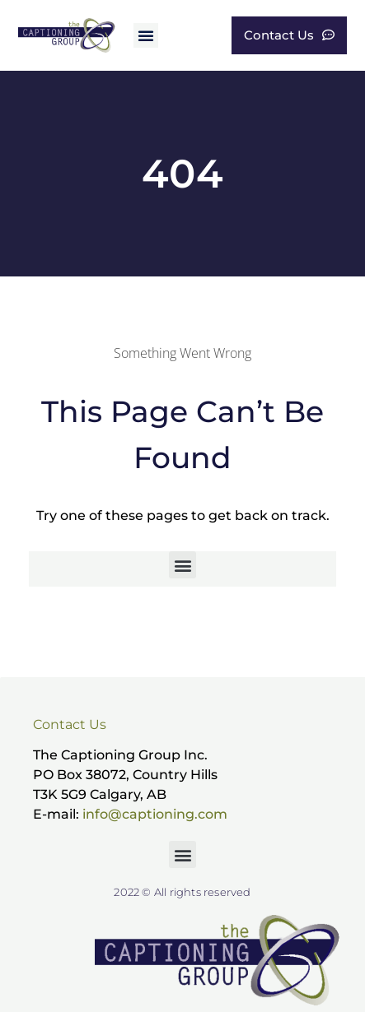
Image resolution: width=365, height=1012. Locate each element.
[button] (145, 35)
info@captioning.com (154, 814)
